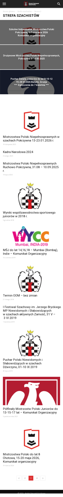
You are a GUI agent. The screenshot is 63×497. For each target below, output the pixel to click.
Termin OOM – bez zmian (20, 295)
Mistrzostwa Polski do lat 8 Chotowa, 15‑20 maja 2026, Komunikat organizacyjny (21, 458)
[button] (59, 4)
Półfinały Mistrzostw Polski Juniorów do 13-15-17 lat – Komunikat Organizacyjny (30, 410)
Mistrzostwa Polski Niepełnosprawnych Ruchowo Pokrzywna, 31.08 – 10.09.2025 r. (31, 167)
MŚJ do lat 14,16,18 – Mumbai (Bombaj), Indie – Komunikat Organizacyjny (30, 251)
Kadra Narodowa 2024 (18, 152)
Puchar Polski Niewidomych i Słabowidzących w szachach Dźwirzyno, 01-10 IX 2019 (23, 363)
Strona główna (9, 11)
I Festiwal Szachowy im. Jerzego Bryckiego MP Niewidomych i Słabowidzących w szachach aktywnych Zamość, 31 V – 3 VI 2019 (32, 312)
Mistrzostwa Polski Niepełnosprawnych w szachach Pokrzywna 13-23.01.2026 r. (31, 138)
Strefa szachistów (24, 11)
